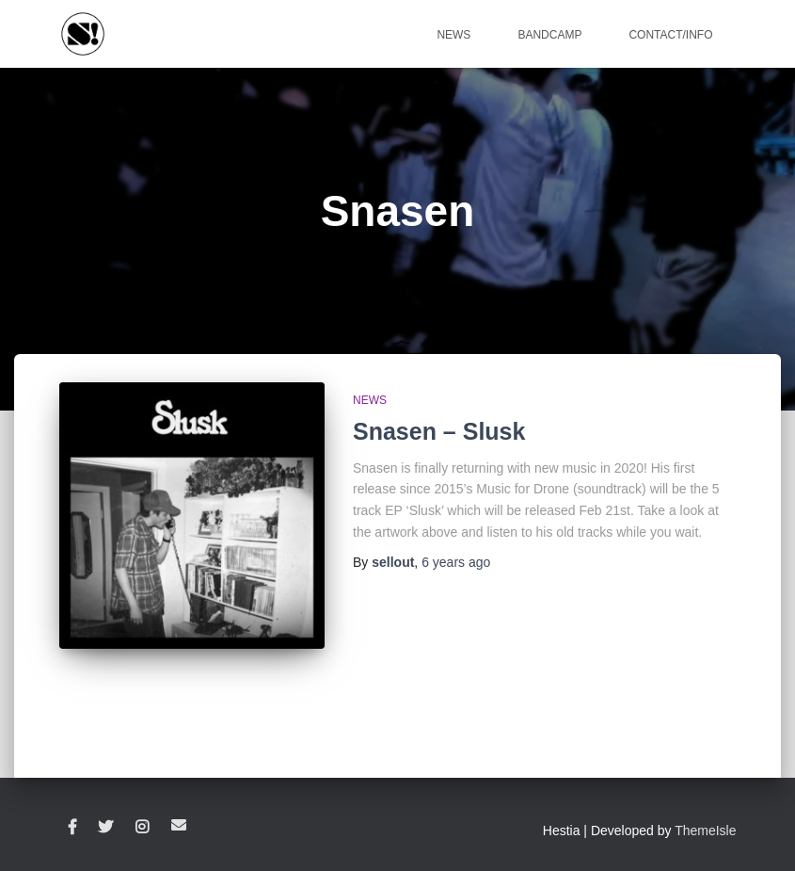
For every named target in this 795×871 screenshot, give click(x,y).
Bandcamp (549, 34)
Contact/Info (670, 34)
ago (455, 562)
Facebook (72, 827)
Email (179, 825)
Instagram (142, 827)
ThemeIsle (705, 830)
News (453, 34)
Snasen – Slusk (439, 431)
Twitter (105, 827)
